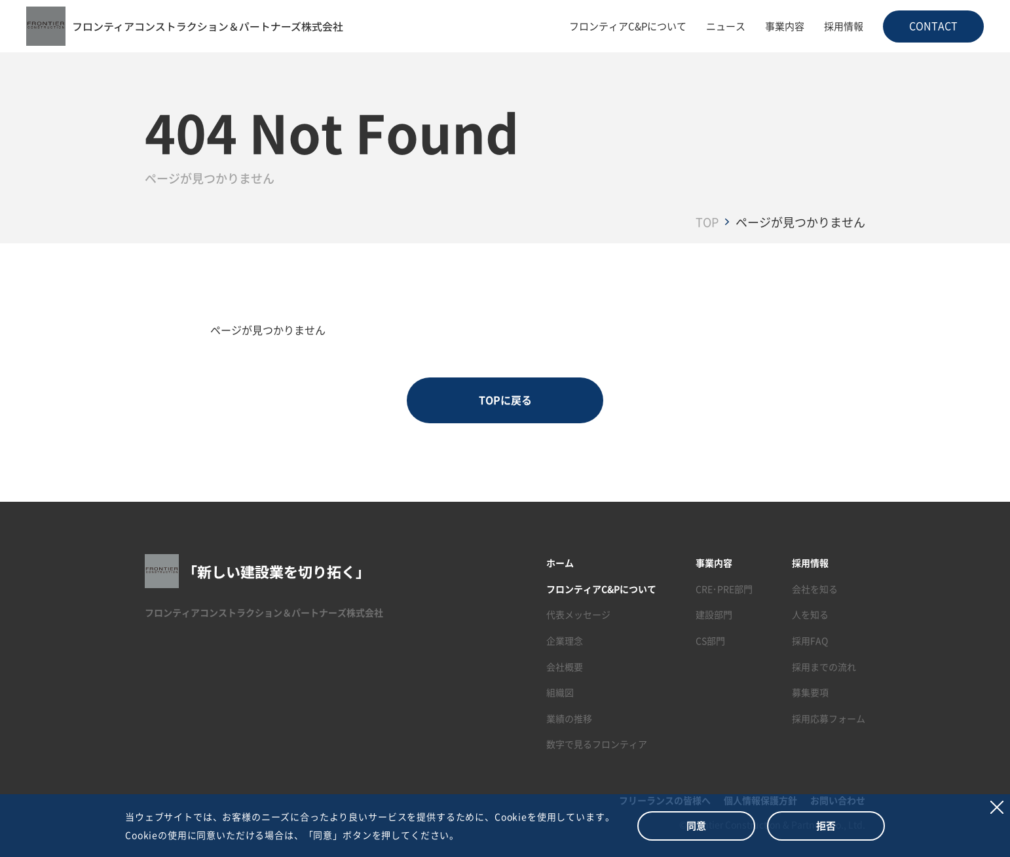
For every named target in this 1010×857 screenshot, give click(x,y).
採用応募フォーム (828, 718)
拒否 (826, 825)
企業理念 (564, 640)
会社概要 (564, 666)
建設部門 (714, 614)
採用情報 (843, 26)
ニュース (725, 26)
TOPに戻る (505, 400)
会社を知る (815, 588)
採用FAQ (810, 640)
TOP (707, 221)
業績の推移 (569, 718)
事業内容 (784, 26)
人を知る (810, 614)
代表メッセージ (578, 614)
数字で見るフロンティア (596, 744)
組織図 (560, 692)
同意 (696, 825)
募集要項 (810, 692)
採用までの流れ (824, 666)
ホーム (560, 562)
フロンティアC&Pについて (627, 26)
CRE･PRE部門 (724, 588)
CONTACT (933, 25)
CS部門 (710, 640)
